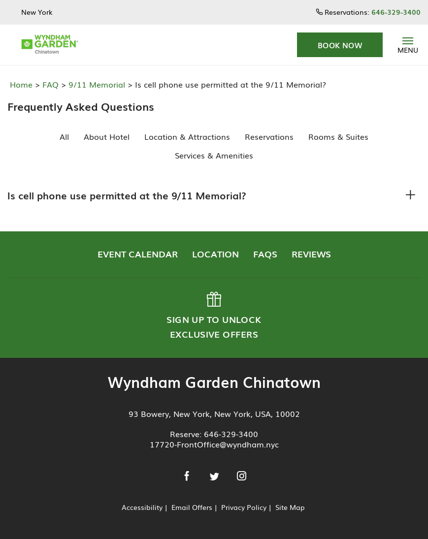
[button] (340, 44)
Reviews (311, 253)
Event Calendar (138, 253)
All (64, 136)
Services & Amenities (214, 155)
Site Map (290, 507)
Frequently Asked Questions (77, 106)
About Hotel (107, 136)
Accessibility (142, 507)
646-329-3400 (231, 434)
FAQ (49, 84)
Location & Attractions (187, 136)
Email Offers (191, 507)
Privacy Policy (243, 507)
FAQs (265, 253)
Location (215, 253)
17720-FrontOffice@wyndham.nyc (214, 444)
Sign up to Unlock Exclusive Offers (213, 316)
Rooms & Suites (338, 136)
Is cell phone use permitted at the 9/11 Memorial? (126, 195)
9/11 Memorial (95, 84)
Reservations (269, 136)
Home (22, 84)
